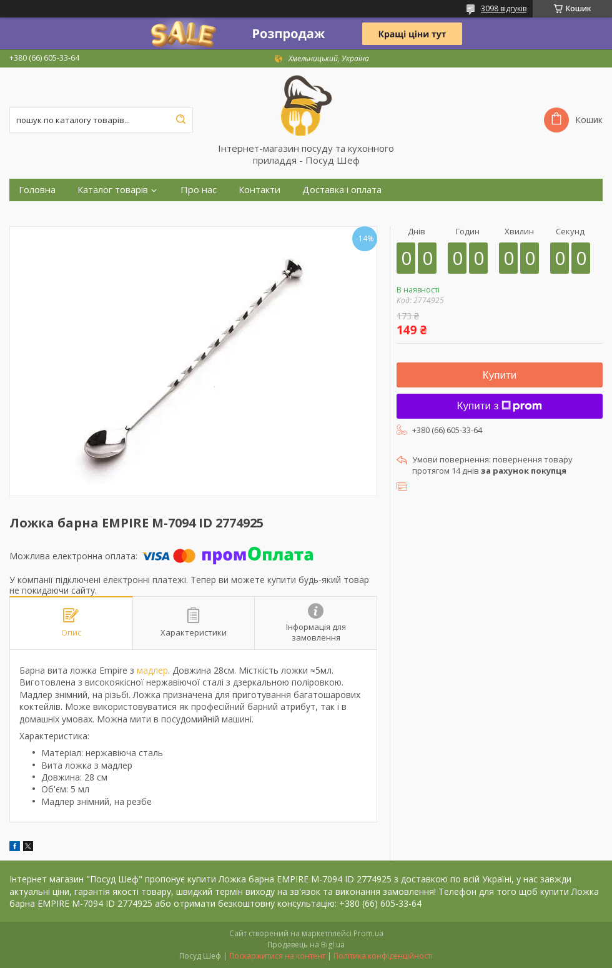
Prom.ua (368, 933)
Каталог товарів (112, 189)
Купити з (500, 406)
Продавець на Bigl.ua (306, 944)
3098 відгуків (503, 8)
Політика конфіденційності (383, 956)
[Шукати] (180, 119)
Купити (499, 375)
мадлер (152, 670)
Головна (37, 189)
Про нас (198, 189)
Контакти (259, 189)
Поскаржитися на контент (277, 956)
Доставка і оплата (342, 189)
